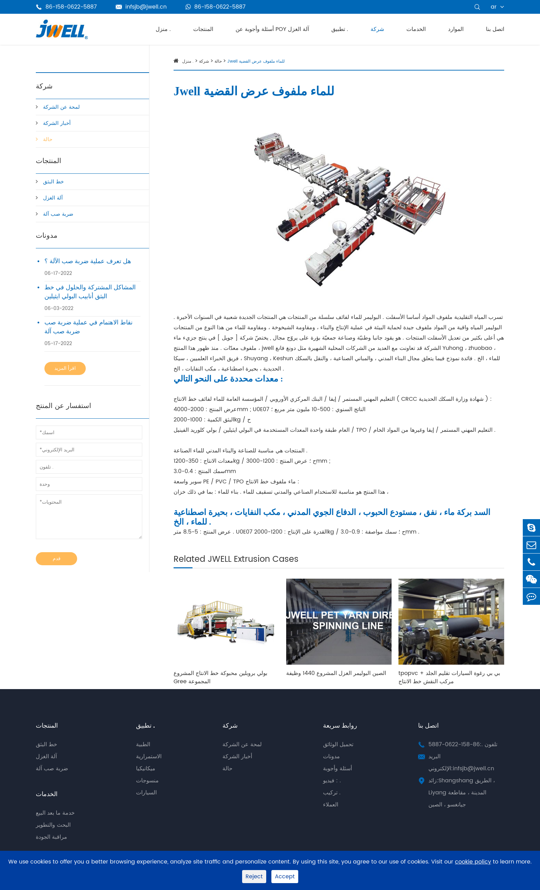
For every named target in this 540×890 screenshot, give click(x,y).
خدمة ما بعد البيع (55, 812)
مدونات (47, 236)
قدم (57, 558)
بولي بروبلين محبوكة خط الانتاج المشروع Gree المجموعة (220, 677)
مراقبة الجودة (51, 837)
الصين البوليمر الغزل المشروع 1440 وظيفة (336, 673)
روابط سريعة (340, 726)
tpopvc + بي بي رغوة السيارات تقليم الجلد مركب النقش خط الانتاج (449, 677)
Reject (254, 876)
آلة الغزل (53, 198)
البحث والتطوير (53, 825)
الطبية (143, 744)
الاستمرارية (149, 756)
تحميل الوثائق (338, 744)
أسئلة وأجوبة (337, 768)
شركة (377, 29)
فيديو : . (332, 780)
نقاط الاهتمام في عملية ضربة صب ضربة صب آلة (88, 327)
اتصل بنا (495, 29)
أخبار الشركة (57, 123)
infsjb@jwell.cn (141, 6)
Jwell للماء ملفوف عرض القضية (256, 61)
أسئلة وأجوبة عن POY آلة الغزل (272, 29)
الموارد (456, 29)
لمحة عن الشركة (61, 107)
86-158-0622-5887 (216, 6)
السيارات (146, 792)
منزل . (163, 29)
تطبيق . (339, 29)
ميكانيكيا (145, 768)
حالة (47, 139)
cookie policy (473, 862)
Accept (285, 876)
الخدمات (416, 29)
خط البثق (53, 182)
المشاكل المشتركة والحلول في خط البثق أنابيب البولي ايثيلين (90, 292)
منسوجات (147, 780)
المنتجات (203, 29)
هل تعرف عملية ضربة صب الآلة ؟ (87, 261)
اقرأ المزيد (65, 368)
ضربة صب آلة (58, 214)
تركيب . (332, 792)
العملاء (330, 804)
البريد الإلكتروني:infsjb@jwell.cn (461, 762)
